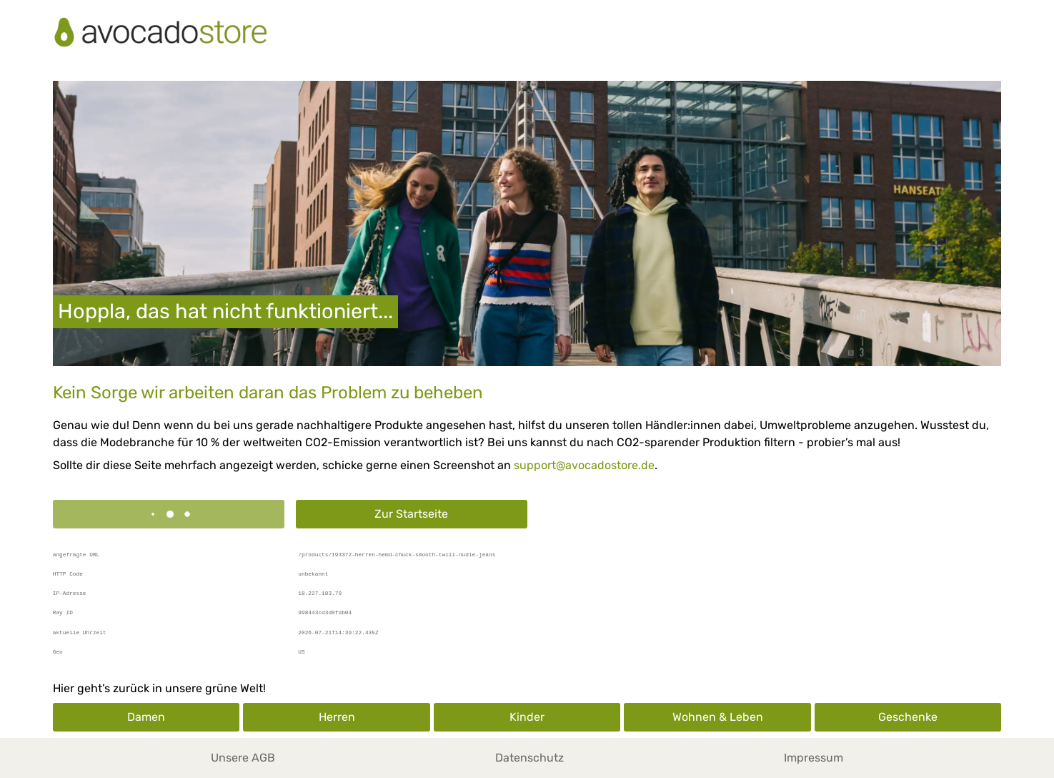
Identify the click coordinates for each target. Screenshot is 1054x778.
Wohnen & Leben (717, 717)
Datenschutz (529, 757)
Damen (146, 717)
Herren (337, 717)
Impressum (813, 757)
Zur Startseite (411, 514)
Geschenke (908, 717)
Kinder (527, 717)
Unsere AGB (243, 757)
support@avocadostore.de (584, 465)
